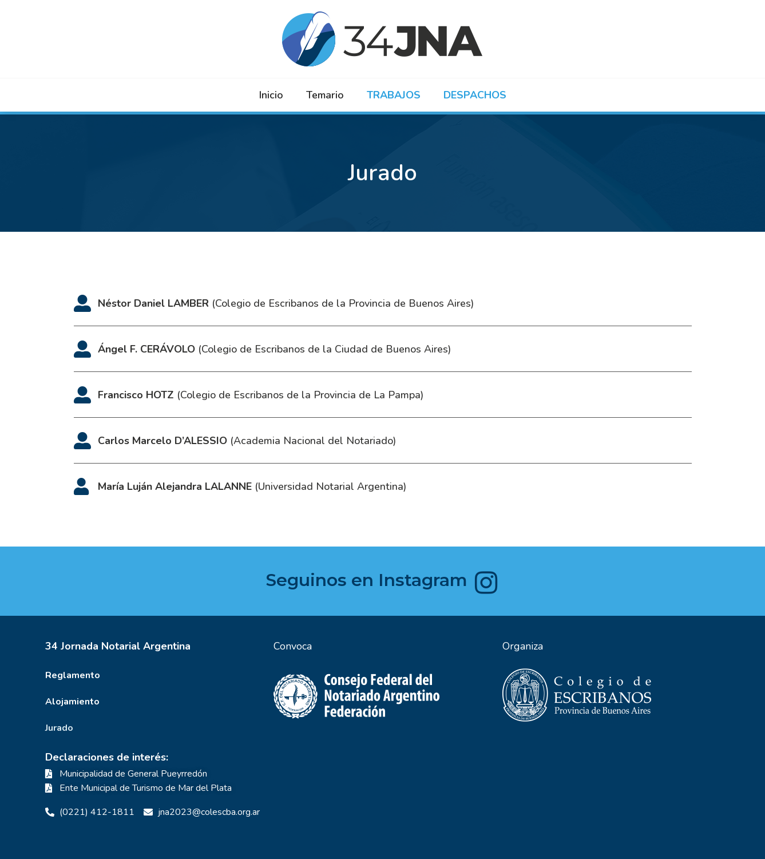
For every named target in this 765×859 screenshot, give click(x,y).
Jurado (59, 728)
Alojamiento (72, 701)
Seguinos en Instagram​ (366, 580)
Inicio (271, 95)
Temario (325, 95)
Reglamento (72, 675)
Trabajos (394, 95)
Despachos (474, 95)
